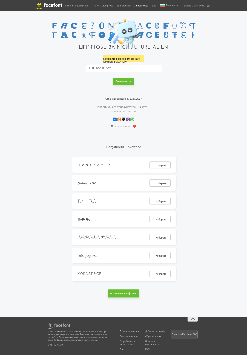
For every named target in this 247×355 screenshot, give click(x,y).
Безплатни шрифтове (76, 5)
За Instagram (124, 5)
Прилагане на (124, 81)
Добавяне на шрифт (155, 331)
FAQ (147, 349)
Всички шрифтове (122, 293)
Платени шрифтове (102, 5)
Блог (154, 5)
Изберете (161, 165)
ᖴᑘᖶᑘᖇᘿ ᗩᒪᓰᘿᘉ (123, 68)
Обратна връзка (153, 336)
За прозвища (141, 5)
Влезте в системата (194, 5)
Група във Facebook (184, 334)
